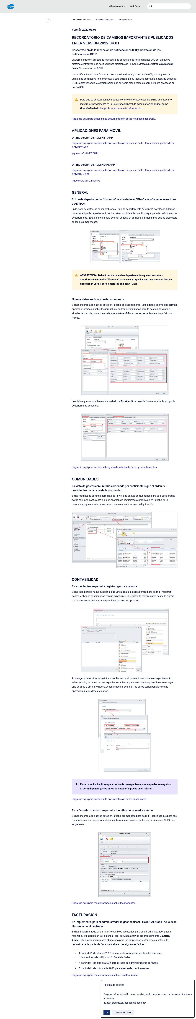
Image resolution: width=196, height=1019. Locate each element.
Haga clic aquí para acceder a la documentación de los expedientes (109, 799)
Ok (107, 1012)
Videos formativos (117, 6)
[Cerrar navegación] (48, 20)
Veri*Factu (135, 6)
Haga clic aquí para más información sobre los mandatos (103, 903)
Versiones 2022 (125, 19)
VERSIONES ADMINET (82, 19)
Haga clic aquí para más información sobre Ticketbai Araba (105, 975)
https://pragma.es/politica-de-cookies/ (124, 1002)
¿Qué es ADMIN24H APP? (86, 180)
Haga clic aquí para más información (120, 108)
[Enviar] (150, 6)
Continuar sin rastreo (123, 1012)
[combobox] (169, 6)
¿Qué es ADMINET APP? (85, 153)
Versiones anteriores (105, 19)
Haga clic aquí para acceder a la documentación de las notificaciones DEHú (113, 118)
